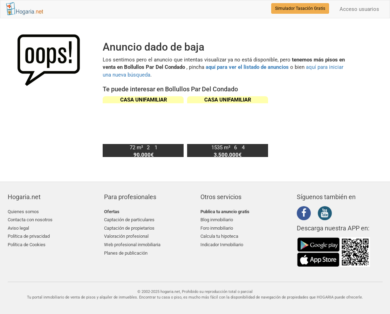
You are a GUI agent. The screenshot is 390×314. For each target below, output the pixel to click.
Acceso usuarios (359, 9)
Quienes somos (23, 211)
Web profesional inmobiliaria (132, 244)
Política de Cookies (27, 244)
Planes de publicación (126, 253)
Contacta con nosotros (30, 219)
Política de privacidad (29, 236)
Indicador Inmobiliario (221, 244)
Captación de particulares (129, 219)
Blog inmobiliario (216, 219)
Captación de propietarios (129, 228)
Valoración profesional (126, 236)
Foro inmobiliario (216, 228)
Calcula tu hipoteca (219, 236)
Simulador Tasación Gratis (300, 8)
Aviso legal (18, 228)
